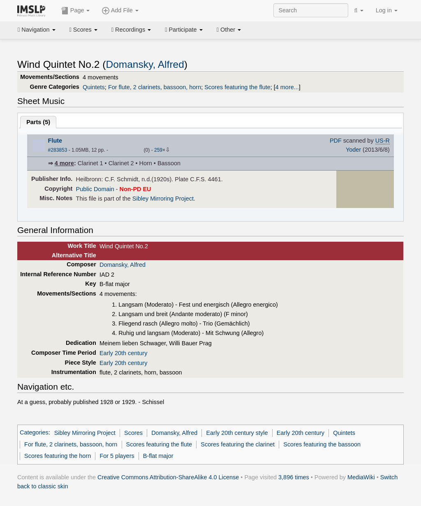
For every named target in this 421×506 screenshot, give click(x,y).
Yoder (353, 149)
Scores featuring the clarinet (238, 444)
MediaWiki (361, 477)
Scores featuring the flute (237, 87)
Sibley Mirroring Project (163, 198)
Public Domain (95, 189)
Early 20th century (123, 353)
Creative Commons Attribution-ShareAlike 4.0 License (168, 477)
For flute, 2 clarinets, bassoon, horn (154, 87)
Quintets (94, 87)
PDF (336, 140)
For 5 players (116, 456)
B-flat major (158, 456)
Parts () (38, 122)
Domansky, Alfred (145, 64)
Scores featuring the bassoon (322, 444)
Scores (83, 29)
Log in (387, 10)
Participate (184, 29)
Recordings (131, 29)
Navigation (37, 29)
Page (75, 10)
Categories (34, 433)
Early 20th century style (237, 433)
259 (158, 150)
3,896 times (293, 477)
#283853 (57, 150)
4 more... (287, 87)
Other (229, 29)
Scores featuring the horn (57, 456)
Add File (120, 10)
